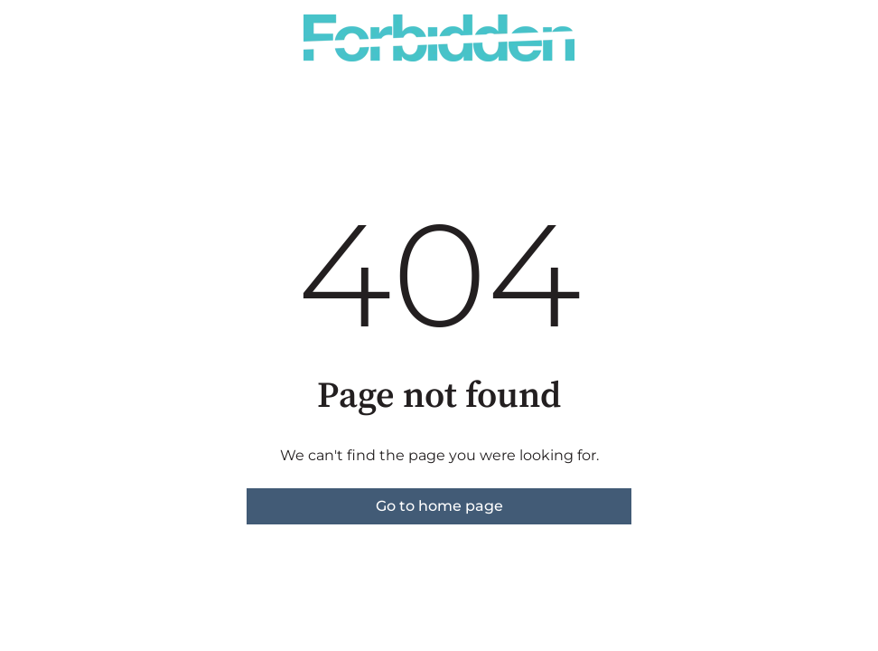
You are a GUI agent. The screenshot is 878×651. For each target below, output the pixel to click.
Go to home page (439, 505)
